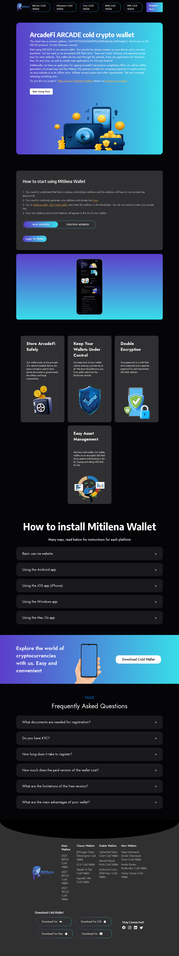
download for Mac (55, 934)
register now (153, 7)
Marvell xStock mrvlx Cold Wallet (108, 862)
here (95, 200)
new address (40, 224)
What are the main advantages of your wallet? (56, 802)
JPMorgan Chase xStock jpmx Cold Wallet (86, 855)
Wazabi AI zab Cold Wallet (84, 871)
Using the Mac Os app (38, 617)
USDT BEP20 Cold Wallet (65, 861)
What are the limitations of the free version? (55, 786)
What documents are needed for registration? (56, 722)
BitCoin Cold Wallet (39, 7)
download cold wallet (138, 659)
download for (52, 921)
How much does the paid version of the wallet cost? (60, 770)
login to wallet (34, 239)
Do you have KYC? (36, 738)
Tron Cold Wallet (88, 7)
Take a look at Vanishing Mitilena (75, 81)
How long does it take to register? (47, 754)
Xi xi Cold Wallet (86, 864)
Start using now (41, 91)
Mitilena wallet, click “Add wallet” (50, 205)
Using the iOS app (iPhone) (42, 585)
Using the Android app (39, 569)
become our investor (116, 81)
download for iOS (93, 921)
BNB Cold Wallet (110, 7)
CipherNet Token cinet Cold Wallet (108, 854)
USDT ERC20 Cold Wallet (65, 877)
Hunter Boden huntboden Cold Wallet (134, 866)
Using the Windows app (39, 601)
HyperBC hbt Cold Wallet (84, 880)
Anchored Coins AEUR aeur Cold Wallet (108, 873)
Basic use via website (37, 553)
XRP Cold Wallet (132, 7)
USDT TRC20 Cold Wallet (65, 893)
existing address (78, 224)
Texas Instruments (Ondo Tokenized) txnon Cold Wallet (131, 855)
